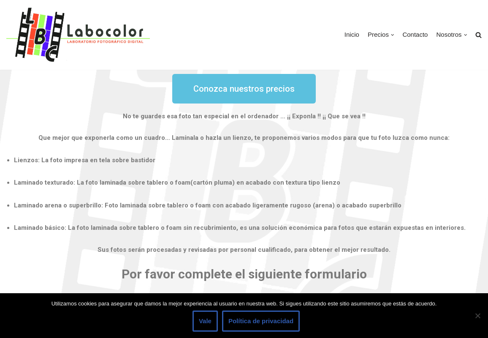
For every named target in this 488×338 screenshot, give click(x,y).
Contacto (415, 34)
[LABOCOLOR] (78, 35)
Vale (205, 320)
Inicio (351, 34)
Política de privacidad (260, 320)
